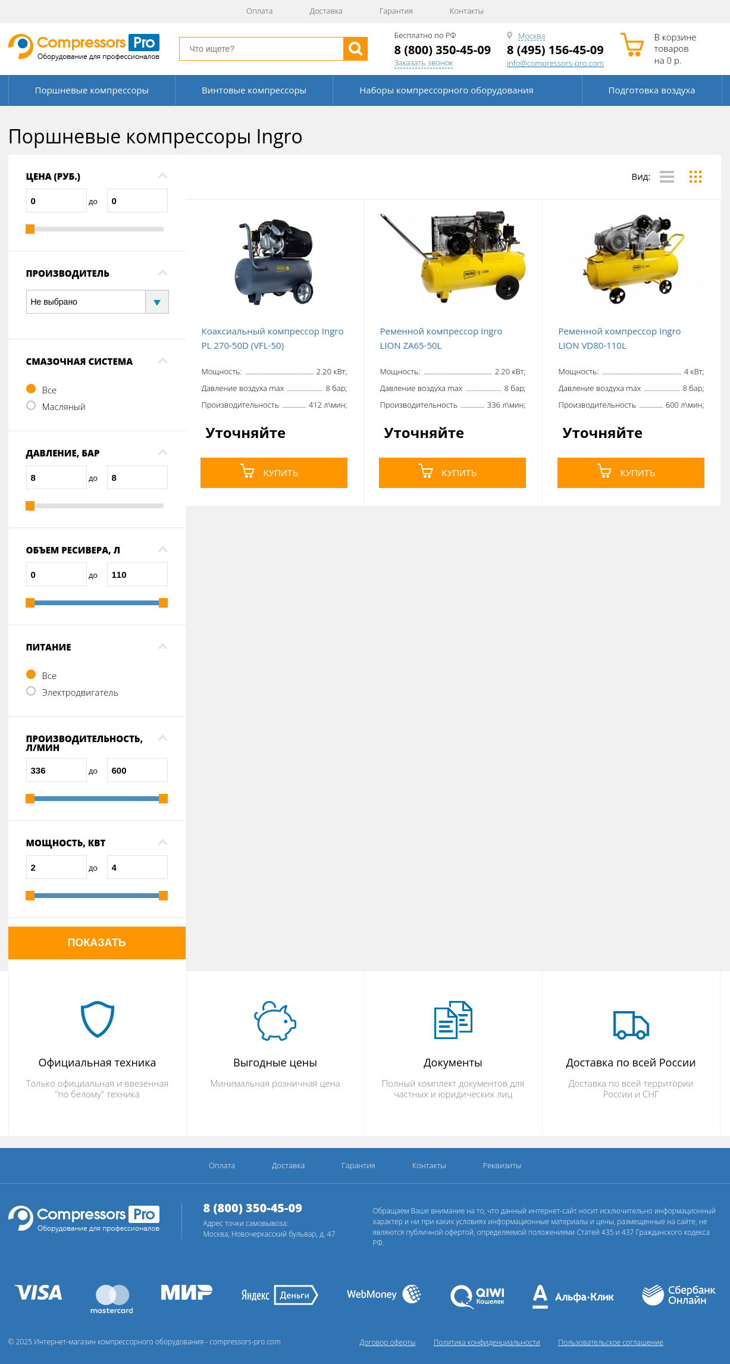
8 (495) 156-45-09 (555, 50)
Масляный (64, 406)
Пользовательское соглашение (610, 1342)
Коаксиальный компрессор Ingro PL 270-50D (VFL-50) (273, 338)
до (93, 201)
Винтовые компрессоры (254, 90)
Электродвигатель (80, 692)
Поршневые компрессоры (92, 90)
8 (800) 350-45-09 (442, 49)
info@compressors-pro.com (555, 63)
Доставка (325, 10)
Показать (96, 943)
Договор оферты (387, 1342)
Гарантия (396, 10)
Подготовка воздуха (652, 90)
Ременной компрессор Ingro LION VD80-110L (620, 338)
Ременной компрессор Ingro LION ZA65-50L (441, 338)
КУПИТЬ (269, 471)
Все (49, 390)
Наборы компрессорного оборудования (446, 90)
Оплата (259, 10)
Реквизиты (502, 1165)
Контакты (467, 10)
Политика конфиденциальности (487, 1342)
